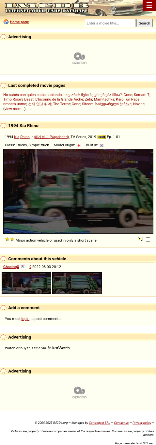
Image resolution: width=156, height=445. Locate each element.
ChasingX (11, 266)
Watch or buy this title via (37, 348)
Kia (16, 137)
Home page (19, 22)
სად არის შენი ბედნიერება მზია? (93, 94)
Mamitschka (104, 99)
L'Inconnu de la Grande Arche (59, 99)
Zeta (88, 99)
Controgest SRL (99, 422)
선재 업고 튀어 (40, 104)
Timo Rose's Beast (18, 99)
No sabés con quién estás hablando (32, 94)
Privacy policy (142, 422)
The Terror (61, 104)
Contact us (121, 422)
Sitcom (88, 104)
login (26, 318)
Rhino (25, 137)
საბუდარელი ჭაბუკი (113, 104)
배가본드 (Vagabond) (51, 137)
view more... (14, 108)
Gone (75, 104)
